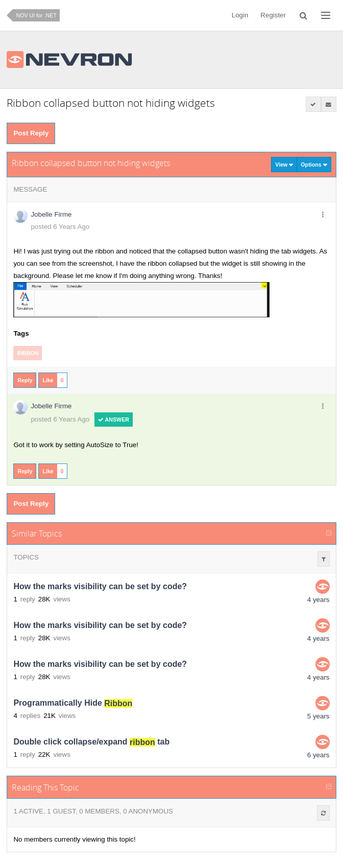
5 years (318, 716)
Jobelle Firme (51, 214)
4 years (318, 599)
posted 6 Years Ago (60, 226)
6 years (318, 755)
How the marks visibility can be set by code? (100, 587)
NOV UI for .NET (36, 15)
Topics (25, 557)
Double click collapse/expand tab (91, 742)
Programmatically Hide (72, 703)
